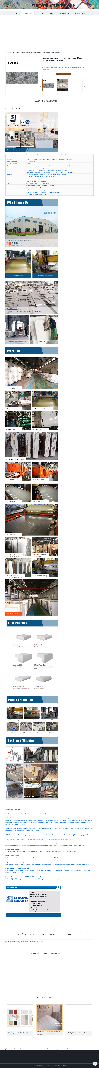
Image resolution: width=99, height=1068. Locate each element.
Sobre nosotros (80, 33)
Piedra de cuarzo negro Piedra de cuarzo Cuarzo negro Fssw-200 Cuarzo (26, 941)
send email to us (63, 74)
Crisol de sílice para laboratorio (55, 934)
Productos (27, 33)
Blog (51, 33)
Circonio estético (85, 933)
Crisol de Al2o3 (67, 934)
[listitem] (49, 85)
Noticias (40, 33)
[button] (6, 6)
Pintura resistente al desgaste (40, 934)
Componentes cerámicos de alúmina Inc (15, 934)
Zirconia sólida (29, 934)
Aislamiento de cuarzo (10, 933)
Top (95, 1064)
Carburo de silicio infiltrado (57, 933)
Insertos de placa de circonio (24, 933)
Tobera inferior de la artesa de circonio (40, 933)
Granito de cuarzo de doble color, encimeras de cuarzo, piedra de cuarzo (24, 942)
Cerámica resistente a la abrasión (72, 933)
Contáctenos (64, 33)
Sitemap (64, 1065)
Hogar (15, 33)
